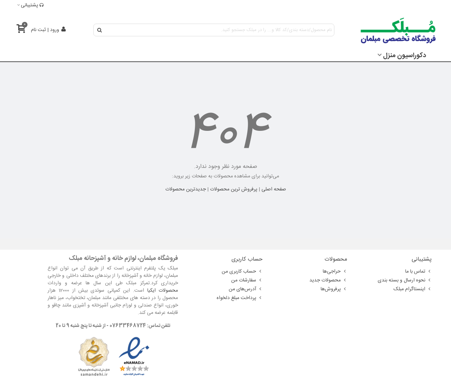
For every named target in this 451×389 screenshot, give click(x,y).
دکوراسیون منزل (404, 55)
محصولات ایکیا (162, 290)
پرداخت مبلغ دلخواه (239, 298)
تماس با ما (418, 271)
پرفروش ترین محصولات (233, 189)
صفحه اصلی (273, 189)
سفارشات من (246, 280)
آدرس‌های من (245, 289)
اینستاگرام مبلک (413, 289)
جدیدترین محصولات (185, 189)
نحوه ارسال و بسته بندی (405, 280)
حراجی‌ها (335, 271)
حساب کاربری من (242, 271)
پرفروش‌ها (334, 289)
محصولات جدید (328, 280)
